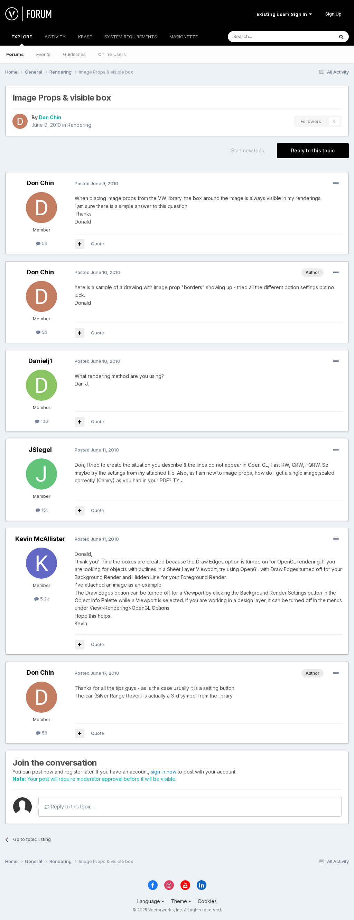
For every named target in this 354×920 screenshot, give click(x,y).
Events (43, 54)
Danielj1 (40, 360)
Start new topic (248, 150)
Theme (181, 901)
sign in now (163, 772)
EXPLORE (21, 40)
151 (42, 510)
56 (41, 243)
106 (41, 421)
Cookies (207, 901)
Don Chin (50, 117)
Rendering (79, 125)
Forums (15, 54)
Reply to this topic (313, 150)
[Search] (263, 36)
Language (150, 901)
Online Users (112, 54)
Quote (97, 243)
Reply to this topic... (70, 806)
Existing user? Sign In (284, 14)
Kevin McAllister (40, 538)
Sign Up (333, 14)
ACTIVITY (55, 36)
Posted (96, 183)
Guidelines (74, 54)
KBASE (85, 36)
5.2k (41, 598)
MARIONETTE (183, 36)
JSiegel (40, 449)
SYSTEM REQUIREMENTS (130, 36)
